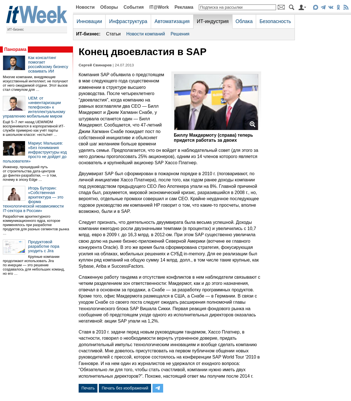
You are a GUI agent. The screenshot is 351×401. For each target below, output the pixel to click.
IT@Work (159, 7)
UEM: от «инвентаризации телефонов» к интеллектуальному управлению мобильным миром (34, 107)
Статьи (113, 33)
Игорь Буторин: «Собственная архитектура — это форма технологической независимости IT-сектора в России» (33, 199)
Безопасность (275, 21)
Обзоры (109, 7)
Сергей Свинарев (95, 65)
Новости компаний (145, 33)
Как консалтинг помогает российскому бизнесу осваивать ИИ (48, 64)
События (134, 7)
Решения (179, 33)
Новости (85, 7)
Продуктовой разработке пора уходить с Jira (43, 246)
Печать (88, 388)
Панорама (15, 49)
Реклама (183, 7)
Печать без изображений (125, 388)
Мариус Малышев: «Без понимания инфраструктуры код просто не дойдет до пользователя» (35, 152)
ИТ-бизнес (16, 29)
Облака (244, 21)
